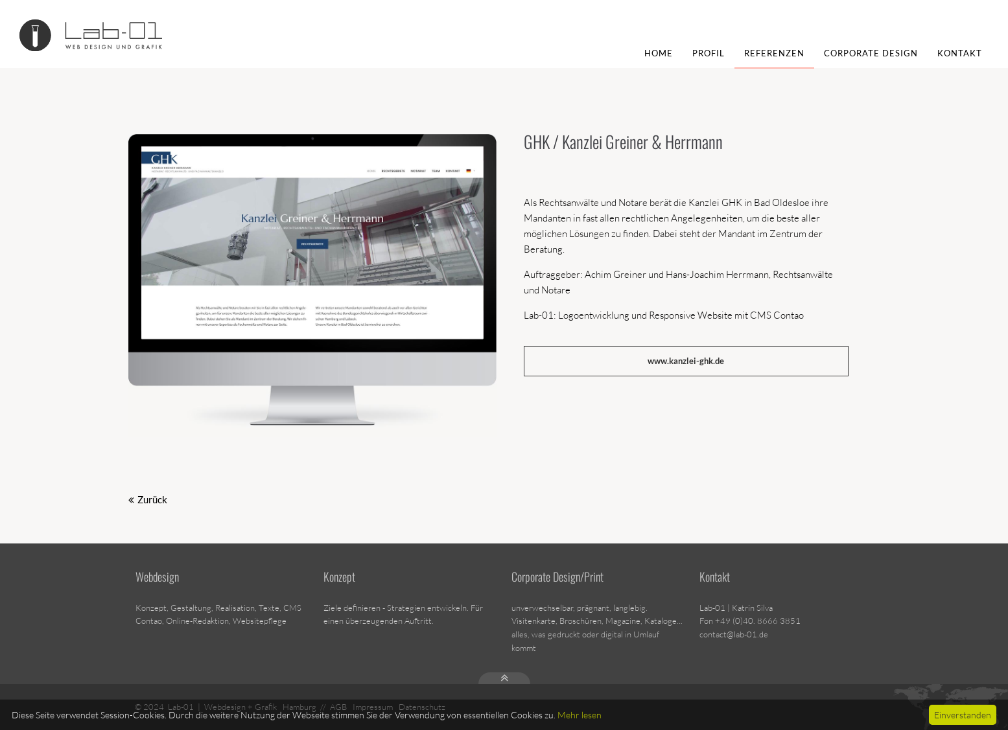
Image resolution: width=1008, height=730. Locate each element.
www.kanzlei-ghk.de (686, 361)
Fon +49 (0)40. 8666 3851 (750, 620)
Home (658, 53)
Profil (708, 53)
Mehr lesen (579, 714)
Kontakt (959, 53)
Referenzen (774, 53)
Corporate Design (871, 53)
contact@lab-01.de (733, 634)
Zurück (152, 499)
